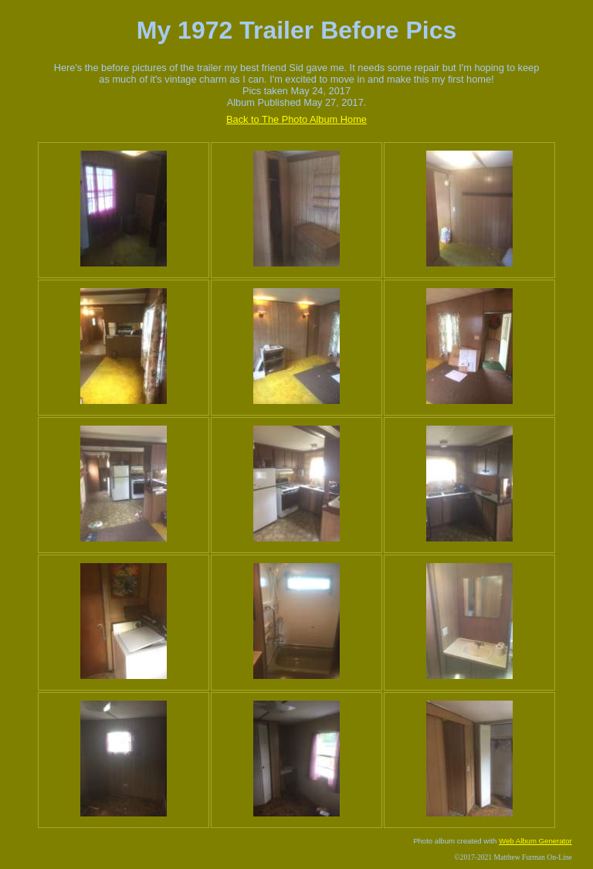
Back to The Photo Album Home (296, 119)
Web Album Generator (535, 841)
